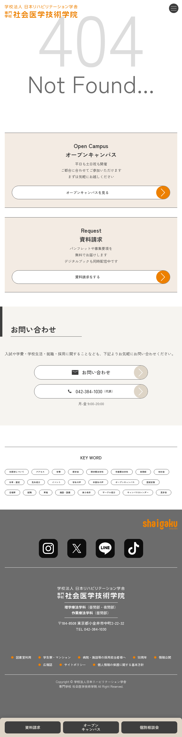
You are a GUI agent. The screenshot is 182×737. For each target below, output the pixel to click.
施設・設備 (18, 507)
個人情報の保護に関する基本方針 (121, 681)
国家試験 (90, 495)
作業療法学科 (157, 472)
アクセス (53, 472)
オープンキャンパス (91, 727)
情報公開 (165, 673)
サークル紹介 (75, 507)
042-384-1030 (95, 391)
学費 (75, 472)
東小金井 (46, 507)
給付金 (37, 483)
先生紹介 (91, 483)
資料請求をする (87, 276)
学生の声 (143, 483)
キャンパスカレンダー (116, 507)
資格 (153, 495)
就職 (134, 495)
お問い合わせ (96, 372)
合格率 (114, 495)
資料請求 (32, 727)
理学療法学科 (124, 472)
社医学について (21, 472)
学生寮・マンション (57, 673)
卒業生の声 (18, 495)
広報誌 (47, 681)
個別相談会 (149, 727)
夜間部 (14, 483)
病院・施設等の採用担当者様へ (104, 673)
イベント (117, 483)
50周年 (142, 673)
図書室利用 (23, 673)
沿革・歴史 (63, 483)
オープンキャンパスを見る (87, 192)
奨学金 (96, 472)
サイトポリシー (75, 681)
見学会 (151, 507)
